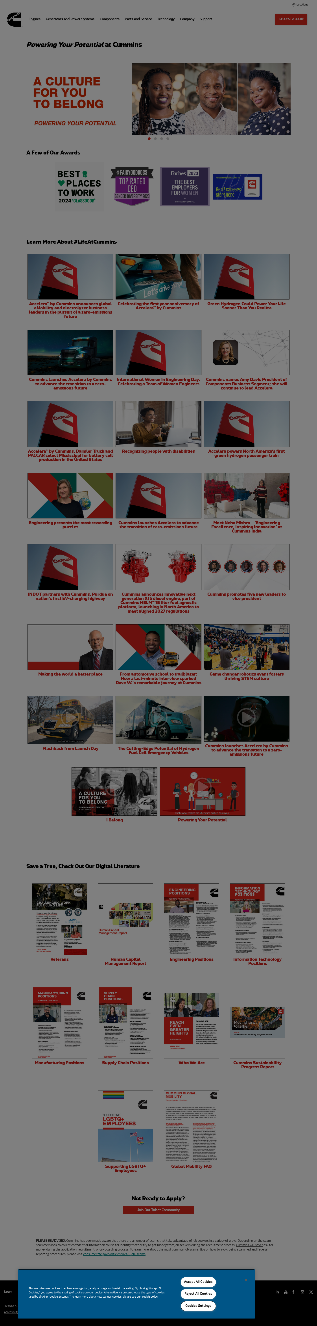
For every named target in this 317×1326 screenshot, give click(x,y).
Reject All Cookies (198, 1294)
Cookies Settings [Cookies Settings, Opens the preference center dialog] (198, 1306)
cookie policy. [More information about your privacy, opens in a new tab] (150, 1296)
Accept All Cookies (198, 1282)
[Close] (246, 1280)
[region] (136, 1294)
